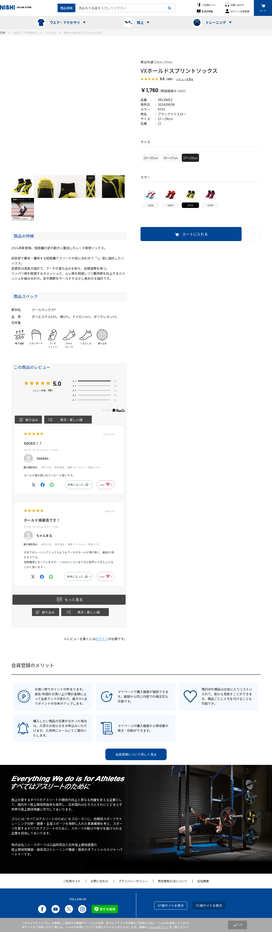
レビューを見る (185, 79)
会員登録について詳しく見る (136, 754)
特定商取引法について (172, 881)
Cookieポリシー (159, 927)
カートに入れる (195, 234)
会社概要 (203, 881)
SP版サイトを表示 (171, 905)
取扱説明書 (207, 11)
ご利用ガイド (209, 5)
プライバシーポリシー (133, 881)
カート (263, 10)
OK (237, 925)
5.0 (57, 383)
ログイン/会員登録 (239, 11)
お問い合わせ (237, 5)
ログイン (101, 639)
